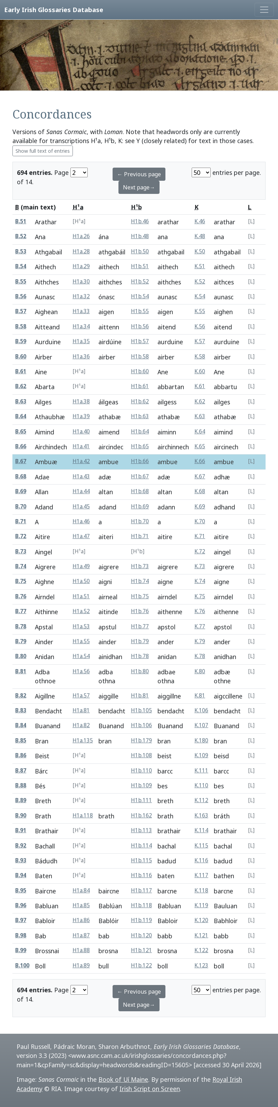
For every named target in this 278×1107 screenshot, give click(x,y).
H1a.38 (81, 401)
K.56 (199, 326)
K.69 (199, 506)
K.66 (199, 461)
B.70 (20, 506)
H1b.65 (140, 446)
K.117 (201, 875)
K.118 (201, 890)
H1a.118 (83, 815)
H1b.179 (141, 740)
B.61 (20, 371)
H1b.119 (141, 920)
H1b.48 (140, 236)
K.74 (199, 581)
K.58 (199, 356)
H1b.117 (141, 890)
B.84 (20, 725)
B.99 (20, 950)
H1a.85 (81, 905)
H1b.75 (140, 596)
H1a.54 (81, 656)
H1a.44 (81, 491)
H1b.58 (140, 356)
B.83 (20, 710)
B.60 (20, 356)
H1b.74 (140, 581)
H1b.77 (140, 626)
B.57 (20, 311)
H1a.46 (81, 521)
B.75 (20, 581)
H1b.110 (141, 770)
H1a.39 (81, 416)
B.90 (20, 815)
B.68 (20, 476)
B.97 (20, 920)
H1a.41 (81, 446)
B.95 (20, 890)
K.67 (199, 476)
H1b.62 (140, 401)
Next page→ (139, 187)
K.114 (201, 830)
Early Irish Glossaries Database (53, 9)
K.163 (201, 815)
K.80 (199, 671)
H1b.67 (140, 476)
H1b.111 (141, 800)
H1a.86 (81, 920)
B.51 (20, 221)
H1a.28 (81, 251)
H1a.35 (81, 341)
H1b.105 (141, 710)
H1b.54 (140, 296)
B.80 (20, 656)
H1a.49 (81, 566)
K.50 (199, 251)
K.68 (199, 491)
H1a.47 (81, 536)
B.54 (20, 266)
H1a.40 (81, 431)
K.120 (201, 920)
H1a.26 (81, 236)
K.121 (201, 935)
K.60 (199, 371)
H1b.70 (140, 521)
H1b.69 (140, 506)
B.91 (20, 830)
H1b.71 (140, 536)
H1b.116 (141, 875)
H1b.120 (141, 935)
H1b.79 (140, 641)
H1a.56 (81, 671)
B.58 (20, 326)
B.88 (20, 785)
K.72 (199, 551)
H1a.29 (81, 266)
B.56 (20, 296)
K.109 (201, 755)
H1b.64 (140, 431)
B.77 (20, 611)
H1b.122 (141, 965)
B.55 (20, 281)
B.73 (20, 551)
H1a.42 (81, 461)
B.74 (20, 566)
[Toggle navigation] (264, 10)
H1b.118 (141, 905)
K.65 (199, 446)
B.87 (20, 770)
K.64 (199, 431)
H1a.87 (81, 935)
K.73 (199, 566)
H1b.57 (140, 341)
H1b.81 (140, 695)
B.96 (20, 905)
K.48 (199, 236)
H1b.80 (140, 671)
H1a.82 (81, 725)
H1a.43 (81, 476)
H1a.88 (81, 950)
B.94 (20, 875)
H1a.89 (81, 965)
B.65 (20, 431)
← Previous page (139, 174)
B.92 (20, 845)
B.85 (20, 740)
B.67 (20, 461)
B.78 (20, 626)
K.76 (199, 611)
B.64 (20, 416)
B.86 (20, 755)
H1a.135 (83, 740)
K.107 (201, 725)
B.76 (20, 596)
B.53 (20, 251)
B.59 (20, 341)
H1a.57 (81, 695)
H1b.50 (140, 251)
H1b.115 (141, 860)
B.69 (20, 491)
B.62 (20, 386)
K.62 (199, 401)
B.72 (20, 536)
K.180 (201, 740)
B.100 (22, 965)
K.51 (199, 266)
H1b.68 (140, 491)
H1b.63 (140, 416)
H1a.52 (81, 611)
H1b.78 (140, 656)
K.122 (201, 950)
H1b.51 (140, 266)
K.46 (199, 221)
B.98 (20, 935)
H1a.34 (81, 326)
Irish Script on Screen (149, 1089)
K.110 (201, 785)
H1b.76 (140, 611)
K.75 (199, 596)
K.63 (199, 416)
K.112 (201, 800)
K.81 (199, 695)
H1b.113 (141, 830)
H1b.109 (141, 785)
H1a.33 (81, 311)
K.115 (201, 845)
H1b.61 (140, 386)
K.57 (199, 341)
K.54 (199, 296)
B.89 (20, 800)
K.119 (201, 905)
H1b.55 (140, 311)
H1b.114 (141, 845)
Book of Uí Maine (123, 1079)
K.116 (201, 860)
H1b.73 (140, 566)
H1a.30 (81, 281)
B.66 (20, 446)
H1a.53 (81, 626)
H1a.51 (81, 596)
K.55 (199, 311)
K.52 (199, 281)
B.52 (20, 236)
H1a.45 (81, 506)
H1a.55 (81, 641)
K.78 (199, 656)
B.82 (20, 695)
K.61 (199, 386)
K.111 (201, 770)
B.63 (20, 401)
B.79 (20, 641)
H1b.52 (140, 281)
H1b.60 (140, 371)
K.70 (199, 521)
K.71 (199, 536)
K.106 (201, 710)
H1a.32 (81, 296)
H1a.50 (81, 581)
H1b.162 (141, 815)
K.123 (201, 965)
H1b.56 (140, 326)
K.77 (199, 626)
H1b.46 (140, 221)
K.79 (199, 641)
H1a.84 (81, 890)
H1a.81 (81, 710)
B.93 (20, 860)
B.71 (20, 521)
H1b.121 (141, 950)
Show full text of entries (43, 151)
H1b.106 (141, 725)
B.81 (20, 671)
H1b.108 (141, 755)
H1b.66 (140, 461)
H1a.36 (81, 356)
